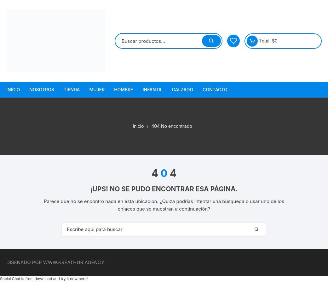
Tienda (72, 89)
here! (83, 278)
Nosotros (41, 89)
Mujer (97, 89)
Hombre (123, 89)
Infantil (153, 89)
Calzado (182, 89)
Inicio (13, 89)
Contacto (215, 89)
